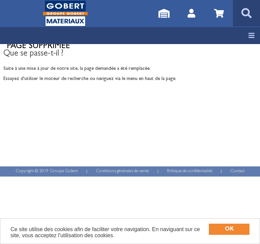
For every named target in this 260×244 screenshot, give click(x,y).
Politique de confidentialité (189, 171)
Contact (237, 171)
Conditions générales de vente (122, 171)
